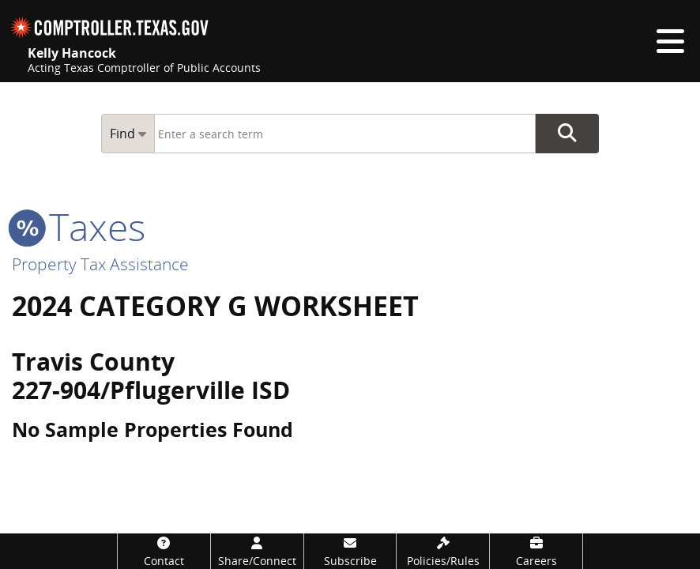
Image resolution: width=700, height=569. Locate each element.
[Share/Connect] (257, 551)
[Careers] (536, 551)
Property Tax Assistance (100, 264)
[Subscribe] (350, 551)
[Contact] (164, 551)
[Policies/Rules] (443, 551)
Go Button (567, 133)
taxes (78, 226)
